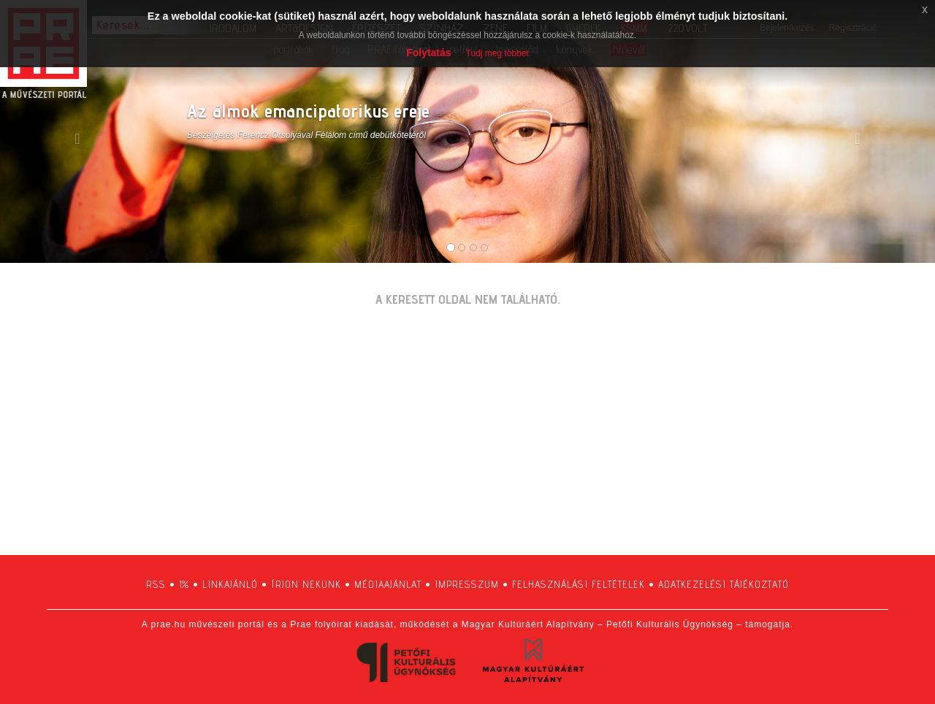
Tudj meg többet (497, 53)
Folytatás (428, 52)
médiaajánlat (387, 584)
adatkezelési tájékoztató (723, 584)
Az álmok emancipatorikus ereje (308, 110)
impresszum (467, 584)
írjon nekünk (306, 584)
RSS (156, 584)
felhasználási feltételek (578, 584)
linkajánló (230, 584)
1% (184, 584)
